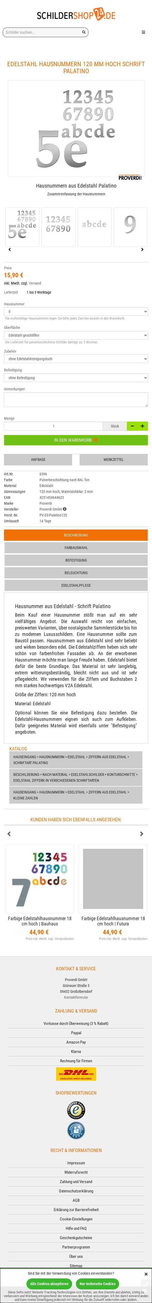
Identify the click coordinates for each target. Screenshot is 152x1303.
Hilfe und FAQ (76, 1228)
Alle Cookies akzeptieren (49, 1284)
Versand (35, 283)
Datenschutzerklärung (76, 1191)
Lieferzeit (11, 292)
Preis (7, 268)
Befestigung (76, 560)
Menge (9, 418)
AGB (76, 1200)
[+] (142, 426)
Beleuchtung (76, 573)
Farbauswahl (76, 548)
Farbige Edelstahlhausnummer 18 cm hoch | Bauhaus (40, 921)
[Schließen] (146, 1274)
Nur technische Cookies (97, 1284)
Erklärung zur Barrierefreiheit (76, 1209)
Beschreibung (76, 535)
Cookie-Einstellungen (76, 1219)
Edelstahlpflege (76, 585)
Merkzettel (114, 459)
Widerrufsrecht (76, 1172)
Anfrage (38, 459)
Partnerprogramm (76, 1247)
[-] (132, 426)
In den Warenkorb (76, 440)
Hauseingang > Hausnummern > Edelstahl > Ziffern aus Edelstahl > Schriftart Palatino (71, 760)
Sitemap (76, 1265)
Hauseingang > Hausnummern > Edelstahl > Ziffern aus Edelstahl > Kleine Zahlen (71, 795)
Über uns (76, 1256)
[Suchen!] (84, 32)
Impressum (76, 1163)
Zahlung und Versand (76, 1181)
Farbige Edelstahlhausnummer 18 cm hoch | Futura (113, 921)
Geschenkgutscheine (76, 1237)
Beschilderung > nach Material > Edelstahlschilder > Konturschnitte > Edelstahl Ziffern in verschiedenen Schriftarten (75, 777)
